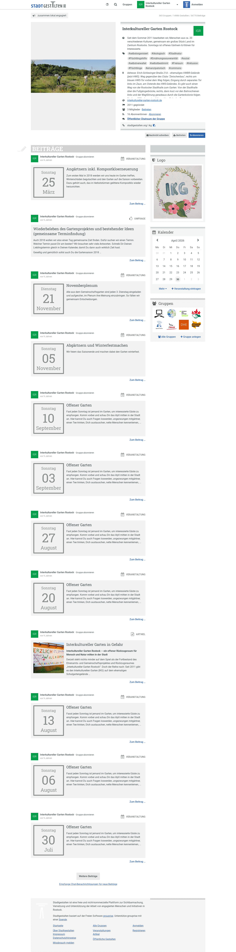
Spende (63, 919)
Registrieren (139, 930)
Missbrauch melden (63, 942)
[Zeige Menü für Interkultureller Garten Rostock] (157, 4)
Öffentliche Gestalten (104, 939)
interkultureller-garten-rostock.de (144, 100)
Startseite (58, 925)
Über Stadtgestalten (63, 930)
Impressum (59, 934)
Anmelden (138, 925)
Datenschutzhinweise (64, 937)
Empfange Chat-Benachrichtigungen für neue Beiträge (88, 884)
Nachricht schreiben (158, 135)
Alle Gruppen (167, 336)
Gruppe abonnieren (85, 157)
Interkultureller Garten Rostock (57, 156)
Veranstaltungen (102, 930)
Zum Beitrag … (137, 203)
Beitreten (146, 109)
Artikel (96, 934)
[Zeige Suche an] (115, 4)
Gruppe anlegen (191, 336)
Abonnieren (155, 114)
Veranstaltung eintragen (186, 288)
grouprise (108, 915)
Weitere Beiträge (88, 876)
